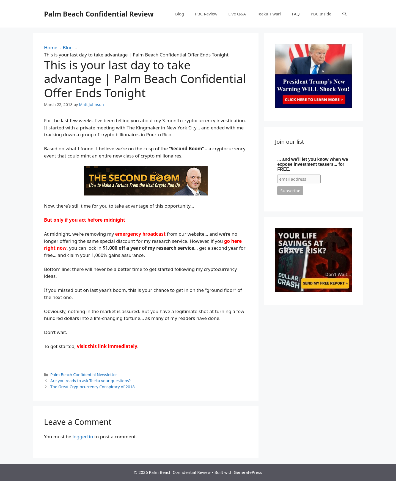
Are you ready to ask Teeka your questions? (90, 380)
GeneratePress (248, 472)
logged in (83, 436)
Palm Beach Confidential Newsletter (83, 374)
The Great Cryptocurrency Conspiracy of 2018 (92, 386)
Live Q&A (237, 14)
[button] (344, 14)
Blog (179, 14)
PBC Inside (321, 14)
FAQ (296, 14)
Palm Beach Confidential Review (99, 13)
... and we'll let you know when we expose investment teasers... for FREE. (312, 164)
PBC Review (206, 14)
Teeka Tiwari (269, 14)
